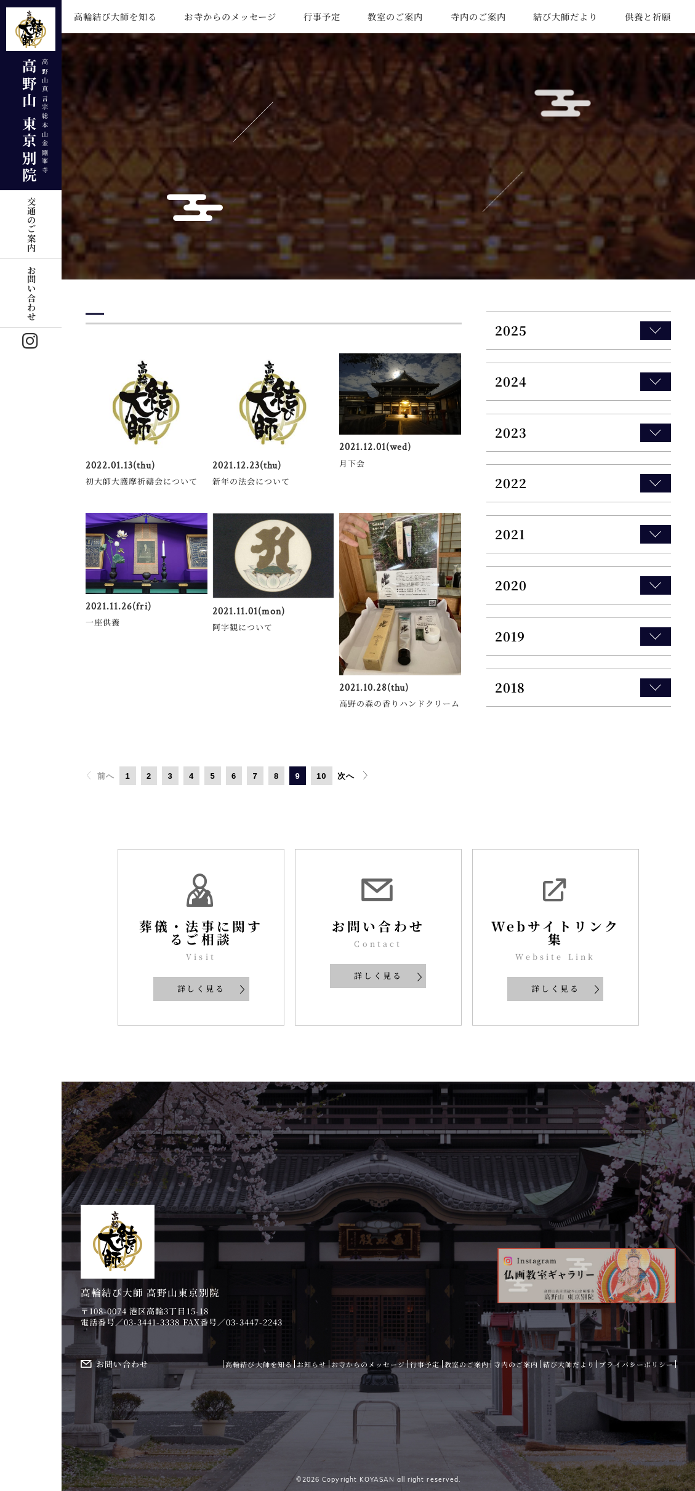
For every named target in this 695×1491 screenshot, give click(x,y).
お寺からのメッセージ (230, 16)
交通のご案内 (31, 224)
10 (321, 776)
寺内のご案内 (478, 16)
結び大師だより (565, 16)
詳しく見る (211, 988)
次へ (352, 775)
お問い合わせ (31, 293)
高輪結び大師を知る (115, 16)
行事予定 (321, 16)
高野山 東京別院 (30, 95)
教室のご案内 (395, 16)
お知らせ (311, 1364)
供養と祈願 (648, 16)
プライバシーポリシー (636, 1364)
